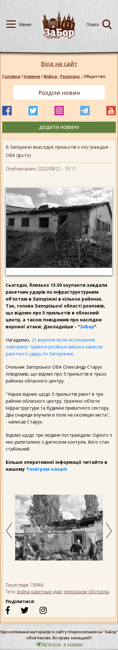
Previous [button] (9, 530)
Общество (94, 76)
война (23, 592)
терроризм (75, 592)
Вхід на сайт (59, 63)
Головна (11, 76)
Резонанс (71, 76)
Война (52, 76)
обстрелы (98, 592)
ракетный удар (46, 592)
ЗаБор (87, 327)
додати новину (59, 127)
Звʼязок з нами (59, 644)
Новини (32, 76)
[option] (59, 531)
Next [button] (109, 530)
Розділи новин (59, 92)
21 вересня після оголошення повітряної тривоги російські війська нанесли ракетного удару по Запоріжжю (54, 347)
